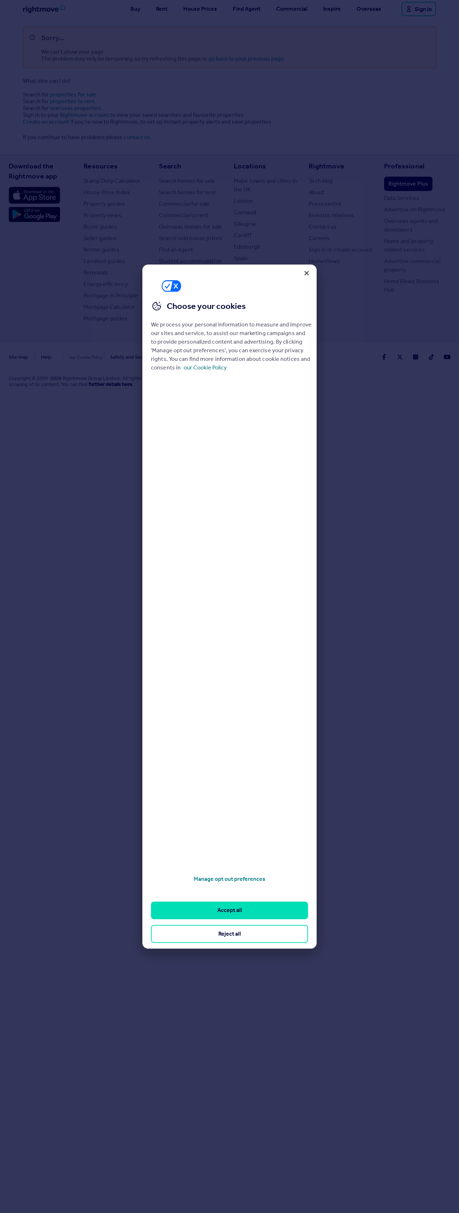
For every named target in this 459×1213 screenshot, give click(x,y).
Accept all (229, 910)
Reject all (229, 933)
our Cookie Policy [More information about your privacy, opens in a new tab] (205, 367)
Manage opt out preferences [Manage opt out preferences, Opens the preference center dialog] (229, 878)
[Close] (306, 273)
